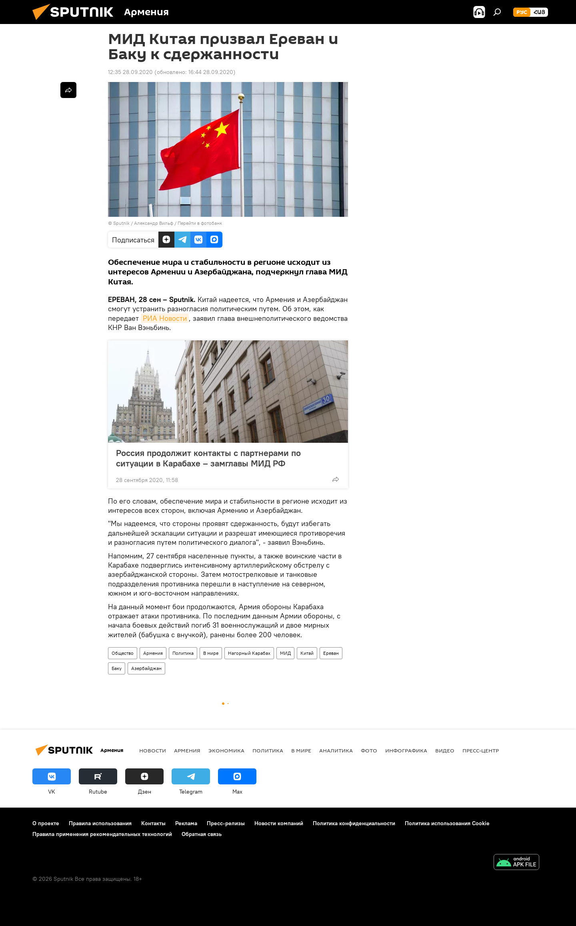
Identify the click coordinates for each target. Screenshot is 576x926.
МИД (285, 653)
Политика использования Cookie (447, 823)
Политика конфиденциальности (354, 823)
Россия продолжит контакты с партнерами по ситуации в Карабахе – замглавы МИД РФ (208, 458)
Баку (117, 668)
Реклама (186, 823)
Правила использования (100, 823)
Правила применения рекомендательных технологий (102, 834)
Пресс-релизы (226, 823)
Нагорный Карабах (249, 653)
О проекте (45, 823)
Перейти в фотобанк (200, 223)
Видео (444, 750)
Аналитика (336, 750)
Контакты (153, 823)
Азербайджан (146, 668)
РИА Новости (165, 318)
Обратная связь (202, 834)
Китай (307, 653)
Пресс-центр (480, 750)
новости (152, 750)
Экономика (226, 750)
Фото (369, 750)
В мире (210, 653)
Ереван (331, 653)
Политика (183, 653)
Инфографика (406, 750)
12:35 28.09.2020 (130, 72)
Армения (153, 653)
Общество (123, 653)
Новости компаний (278, 823)
